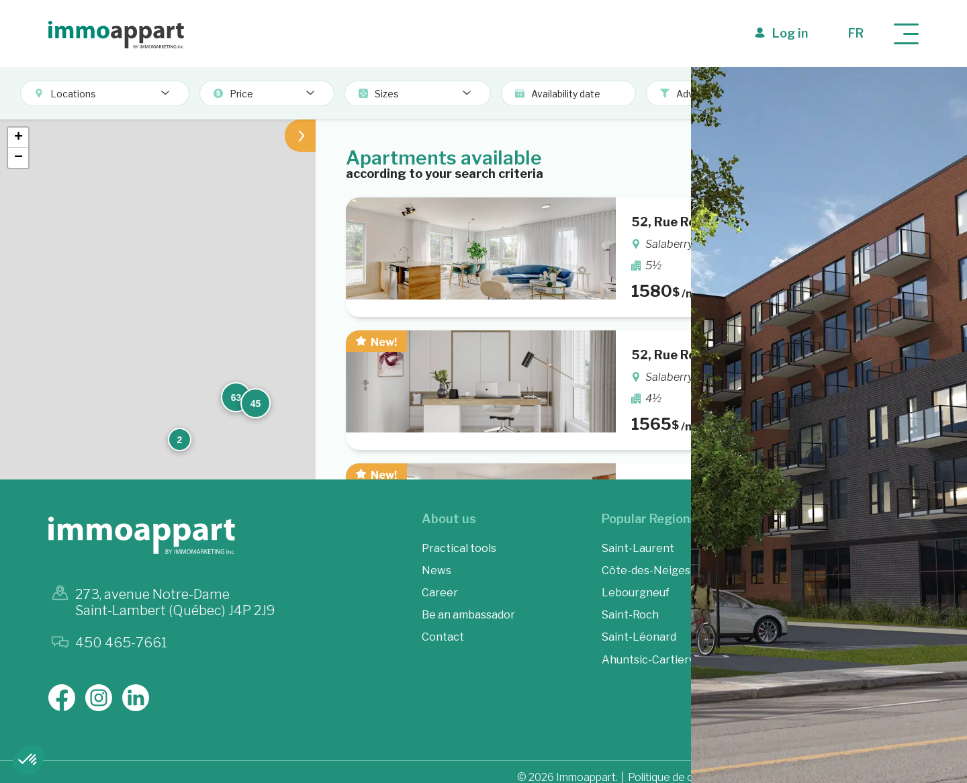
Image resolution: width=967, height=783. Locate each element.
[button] (430, 159)
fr (856, 33)
